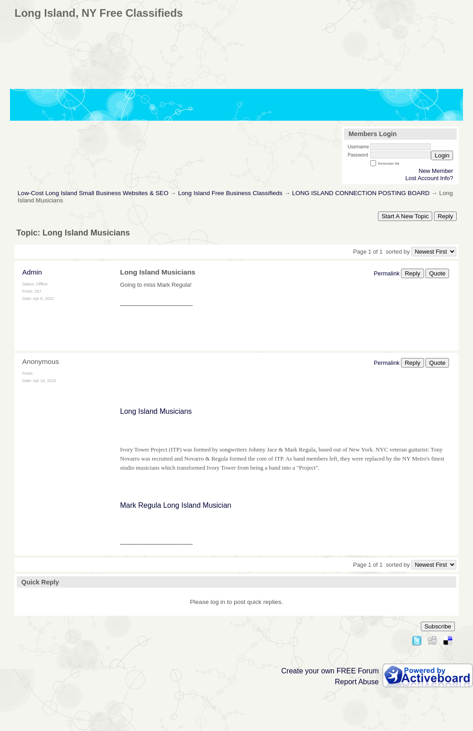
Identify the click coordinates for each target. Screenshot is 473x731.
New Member (436, 170)
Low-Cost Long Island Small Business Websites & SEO (93, 193)
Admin (32, 272)
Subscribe (438, 626)
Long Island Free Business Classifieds (230, 193)
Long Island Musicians (156, 411)
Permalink (387, 273)
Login (441, 155)
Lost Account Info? (429, 178)
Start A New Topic (405, 216)
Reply (445, 216)
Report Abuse (357, 682)
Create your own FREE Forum (330, 671)
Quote (437, 273)
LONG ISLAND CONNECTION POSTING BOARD (361, 193)
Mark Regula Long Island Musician (175, 505)
